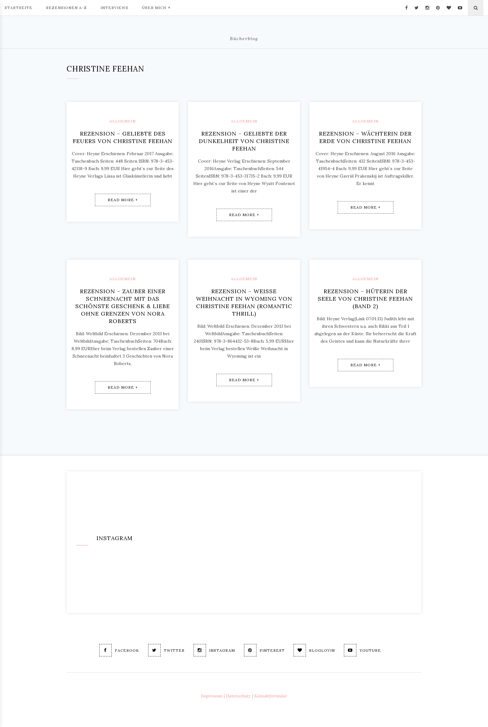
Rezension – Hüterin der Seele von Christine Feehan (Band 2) (365, 299)
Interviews (114, 7)
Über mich (156, 7)
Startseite (18, 7)
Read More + (123, 199)
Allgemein (123, 121)
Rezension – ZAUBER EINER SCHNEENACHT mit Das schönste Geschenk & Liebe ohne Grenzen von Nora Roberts (122, 306)
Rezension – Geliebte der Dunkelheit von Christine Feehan (244, 141)
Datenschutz (238, 696)
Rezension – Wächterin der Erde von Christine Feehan (365, 137)
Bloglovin (314, 650)
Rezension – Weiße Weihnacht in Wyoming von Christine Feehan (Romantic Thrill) (244, 302)
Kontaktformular (270, 696)
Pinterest (264, 650)
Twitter (166, 650)
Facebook (119, 650)
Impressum (212, 696)
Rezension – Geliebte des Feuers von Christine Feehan (122, 137)
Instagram (214, 650)
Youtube (362, 650)
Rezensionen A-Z (66, 7)
